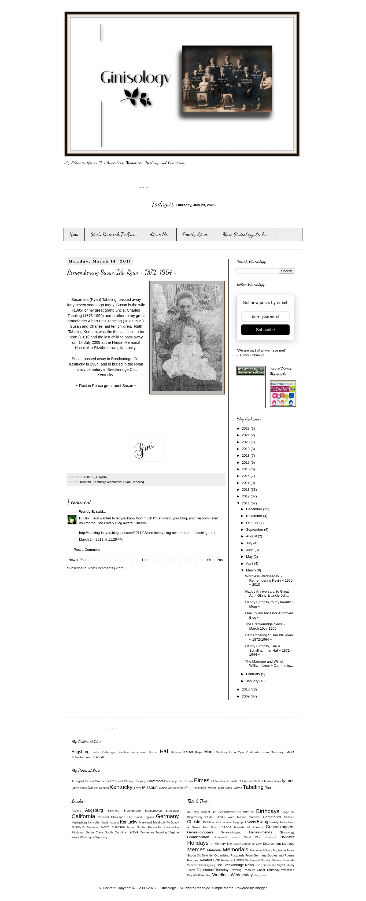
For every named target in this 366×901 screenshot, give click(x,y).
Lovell (137, 787)
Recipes (192, 860)
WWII (196, 875)
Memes (196, 849)
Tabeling (138, 481)
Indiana (114, 822)
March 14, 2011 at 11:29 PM (101, 539)
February (253, 674)
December (254, 509)
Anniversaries (230, 812)
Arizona (76, 810)
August (252, 536)
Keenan (85, 481)
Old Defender (176, 787)
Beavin (89, 781)
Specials (288, 860)
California (83, 816)
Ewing (262, 821)
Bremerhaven (139, 752)
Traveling (161, 832)
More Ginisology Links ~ (246, 234)
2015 (246, 476)
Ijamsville (93, 822)
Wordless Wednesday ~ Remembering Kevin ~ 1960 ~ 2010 (269, 580)
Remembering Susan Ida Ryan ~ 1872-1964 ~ (269, 637)
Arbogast (78, 781)
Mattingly (159, 822)
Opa (241, 752)
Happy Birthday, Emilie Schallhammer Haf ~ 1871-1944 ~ (268, 650)
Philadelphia (171, 827)
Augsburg (81, 751)
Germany (167, 816)
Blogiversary (194, 817)
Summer (192, 865)
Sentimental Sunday (258, 860)
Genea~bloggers (200, 832)
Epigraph (239, 822)
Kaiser (188, 752)
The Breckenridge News (235, 865)
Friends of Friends (240, 781)
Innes (83, 787)
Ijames (288, 780)
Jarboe (93, 788)
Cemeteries (272, 817)
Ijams (75, 787)
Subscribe (265, 329)
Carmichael (103, 781)
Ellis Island (134, 817)
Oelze (163, 787)
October (253, 523)
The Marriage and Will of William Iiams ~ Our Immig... (269, 663)
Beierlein (123, 752)
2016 (246, 469)
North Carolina (113, 827)
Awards (248, 812)
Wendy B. (87, 511)
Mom (209, 751)
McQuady (173, 822)
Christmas (196, 821)
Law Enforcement (268, 843)
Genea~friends (260, 832)
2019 (246, 449)
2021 (246, 435)
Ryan (127, 481)
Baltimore (113, 810)
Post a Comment (87, 550)
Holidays (198, 843)
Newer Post (77, 560)
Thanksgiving (207, 865)
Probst (211, 787)
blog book (260, 875)
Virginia (173, 832)
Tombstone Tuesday (213, 870)
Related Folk (210, 860)
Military (267, 850)
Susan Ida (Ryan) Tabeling (93, 299)
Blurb (208, 817)
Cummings (171, 781)
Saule (290, 752)
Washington (87, 837)
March (251, 570)
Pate (189, 788)
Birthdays (267, 811)
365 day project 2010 (203, 812)
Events (250, 822)
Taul (268, 788)
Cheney (129, 781)
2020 (246, 442)
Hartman (176, 752)
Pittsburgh (199, 787)
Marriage (288, 843)
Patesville (154, 827)
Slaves (237, 787)
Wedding (206, 875)
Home (74, 234)
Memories (256, 850)
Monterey (221, 752)
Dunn (189, 781)
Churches (213, 822)
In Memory (218, 843)
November (254, 516)
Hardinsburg (79, 822)
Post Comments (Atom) (106, 568)
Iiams (277, 781)
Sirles (228, 787)
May (250, 557)
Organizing (222, 855)
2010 (246, 689)
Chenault (117, 781)
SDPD (240, 860)
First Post (210, 827)
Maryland (145, 822)
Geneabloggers (280, 827)
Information (234, 843)
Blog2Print (288, 812)
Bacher (96, 752)
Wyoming (101, 837)
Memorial (214, 850)
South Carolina (115, 832)
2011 (246, 503)
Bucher (153, 752)
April (250, 564)
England (149, 817)
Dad (181, 781)
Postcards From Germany (264, 752)
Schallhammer (82, 757)
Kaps (198, 752)
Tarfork (133, 832)
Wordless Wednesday (232, 875)
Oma (232, 752)
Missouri (150, 787)
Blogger (261, 888)
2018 (246, 455)
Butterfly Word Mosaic (230, 817)
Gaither (258, 781)
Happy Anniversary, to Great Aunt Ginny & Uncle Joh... (267, 593)
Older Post (215, 560)
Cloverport (155, 781)
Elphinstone (218, 781)
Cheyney (140, 781)
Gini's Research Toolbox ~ (114, 234)
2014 (246, 483)
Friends (225, 827)
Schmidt (98, 757)
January (253, 681)
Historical (270, 837)
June (250, 550)
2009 (246, 696)
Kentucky (99, 481)
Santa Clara (94, 832)
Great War (252, 837)
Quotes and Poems (280, 855)
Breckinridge (132, 810)
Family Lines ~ (196, 234)
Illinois (105, 822)
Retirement (228, 860)
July (249, 543)
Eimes (201, 780)
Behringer (109, 752)
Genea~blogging (231, 832)
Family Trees (278, 822)
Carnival (254, 817)
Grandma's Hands (227, 837)
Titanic (191, 870)
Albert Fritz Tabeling (105, 321)
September (255, 529)
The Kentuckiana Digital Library (274, 865)
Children (289, 817)
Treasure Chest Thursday (261, 870)
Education (226, 822)
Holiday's (287, 837)
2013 (246, 490)
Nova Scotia (136, 827)
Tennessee (147, 832)
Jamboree (248, 843)
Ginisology (287, 832)
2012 (246, 496)
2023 (246, 428)
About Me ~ (160, 234)
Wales (75, 837)
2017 (246, 462)
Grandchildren (198, 837)
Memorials (114, 481)
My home (279, 850)
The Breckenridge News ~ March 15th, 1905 (265, 626)
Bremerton (172, 810)
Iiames (268, 781)
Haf (164, 751)
